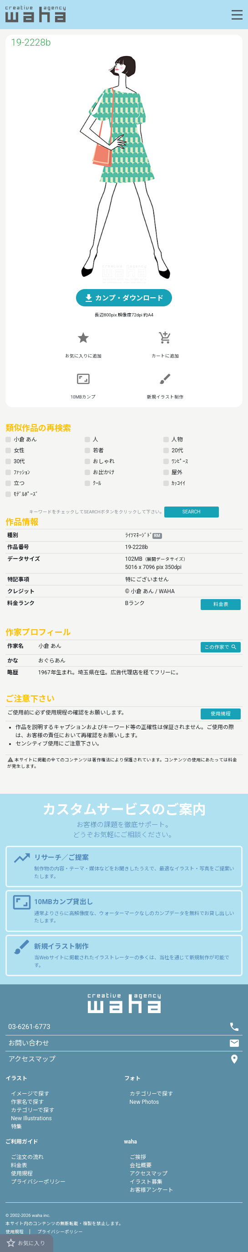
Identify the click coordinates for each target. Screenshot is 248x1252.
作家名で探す (27, 1102)
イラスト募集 (146, 1182)
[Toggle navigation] (237, 15)
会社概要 (141, 1165)
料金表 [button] (220, 604)
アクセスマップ (148, 1173)
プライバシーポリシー (38, 1182)
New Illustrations (31, 1118)
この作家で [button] (220, 646)
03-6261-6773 (29, 1027)
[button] (124, 297)
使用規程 (22, 1173)
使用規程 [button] (221, 714)
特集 (16, 1126)
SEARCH (191, 512)
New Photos (144, 1102)
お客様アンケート (151, 1190)
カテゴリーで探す (32, 1110)
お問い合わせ (28, 1043)
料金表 (19, 1165)
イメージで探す (30, 1094)
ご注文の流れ (27, 1157)
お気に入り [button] (25, 1242)
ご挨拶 (138, 1157)
